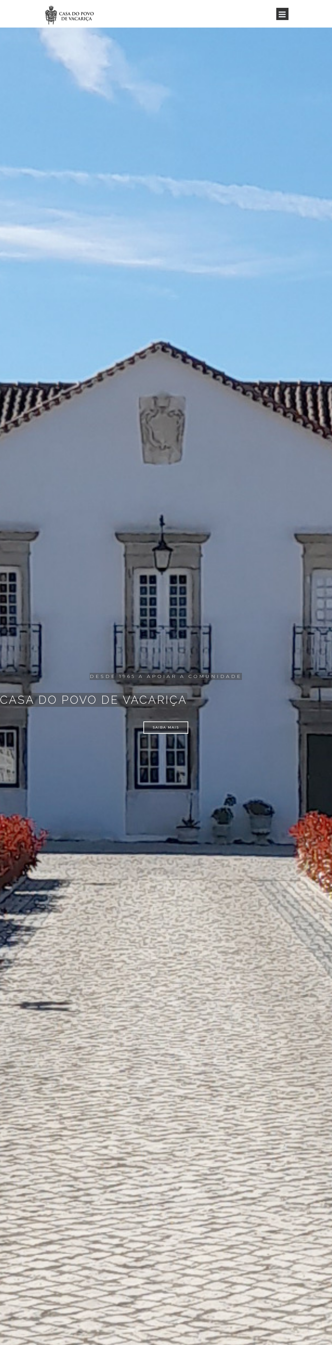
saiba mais (166, 727)
